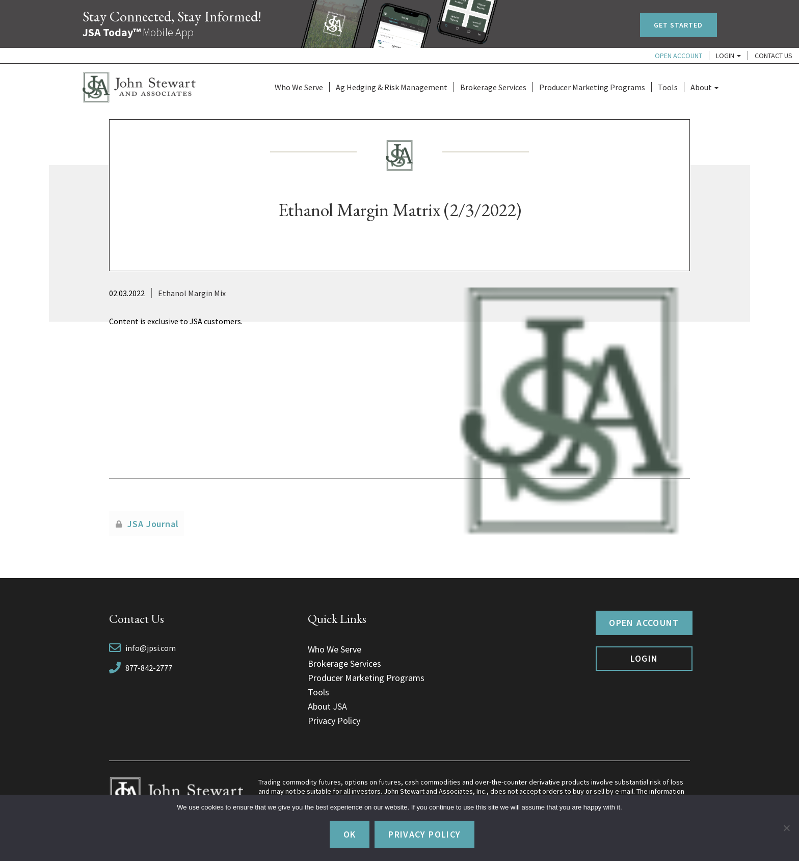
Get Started (678, 25)
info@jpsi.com (150, 648)
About (704, 87)
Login (728, 55)
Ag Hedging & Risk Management (391, 87)
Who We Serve (299, 87)
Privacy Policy (334, 720)
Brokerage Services (493, 87)
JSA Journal (153, 524)
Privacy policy (424, 834)
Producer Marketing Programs (592, 87)
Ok (349, 834)
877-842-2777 (148, 668)
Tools (668, 87)
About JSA (327, 706)
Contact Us (773, 55)
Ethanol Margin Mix (192, 293)
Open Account (678, 55)
